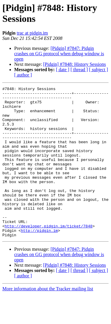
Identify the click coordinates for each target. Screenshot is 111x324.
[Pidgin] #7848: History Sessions (74, 64)
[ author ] (23, 74)
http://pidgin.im (39, 259)
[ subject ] (98, 69)
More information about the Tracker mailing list (47, 318)
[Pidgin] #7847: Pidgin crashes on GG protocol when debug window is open (59, 53)
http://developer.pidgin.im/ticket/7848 (48, 254)
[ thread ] (79, 69)
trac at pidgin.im (32, 32)
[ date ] (62, 69)
